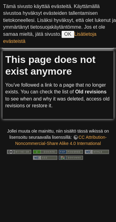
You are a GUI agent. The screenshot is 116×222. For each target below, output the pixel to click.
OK (67, 34)
